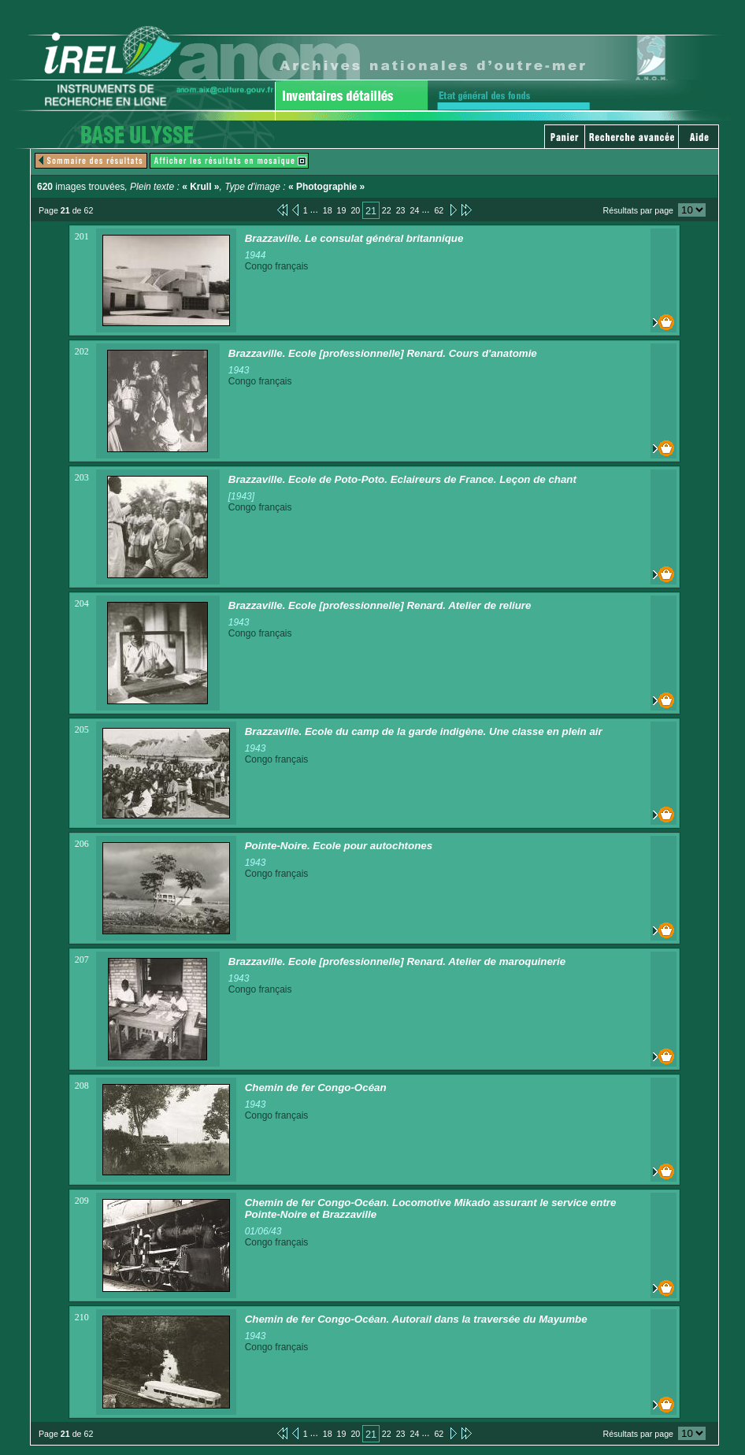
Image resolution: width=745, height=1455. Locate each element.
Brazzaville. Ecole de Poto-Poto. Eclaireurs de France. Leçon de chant (402, 479)
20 (355, 210)
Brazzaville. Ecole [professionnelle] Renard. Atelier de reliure (380, 605)
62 (438, 210)
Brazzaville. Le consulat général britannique (354, 238)
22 (386, 210)
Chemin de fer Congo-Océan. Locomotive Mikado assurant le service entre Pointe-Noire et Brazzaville (431, 1208)
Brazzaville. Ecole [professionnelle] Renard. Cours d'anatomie (382, 353)
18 (327, 210)
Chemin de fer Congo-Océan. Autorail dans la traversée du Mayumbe (416, 1319)
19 (342, 210)
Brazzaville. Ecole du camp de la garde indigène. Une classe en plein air (423, 731)
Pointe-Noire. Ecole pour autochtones (338, 846)
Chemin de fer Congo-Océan (316, 1087)
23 (401, 210)
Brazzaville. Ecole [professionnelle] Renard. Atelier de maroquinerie (396, 961)
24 (415, 210)
